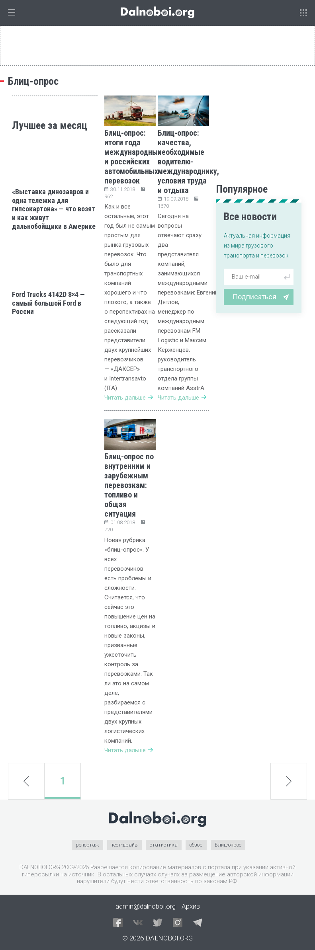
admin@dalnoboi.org (145, 906)
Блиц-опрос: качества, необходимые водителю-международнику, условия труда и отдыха (188, 161)
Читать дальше (128, 397)
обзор (196, 845)
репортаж (87, 845)
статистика (164, 845)
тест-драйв (124, 845)
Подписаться (261, 297)
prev (26, 781)
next (289, 781)
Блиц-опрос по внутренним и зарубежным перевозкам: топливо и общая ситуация (129, 485)
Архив (191, 906)
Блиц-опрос (228, 845)
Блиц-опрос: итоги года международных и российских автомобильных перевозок (132, 156)
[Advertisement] (55, 364)
